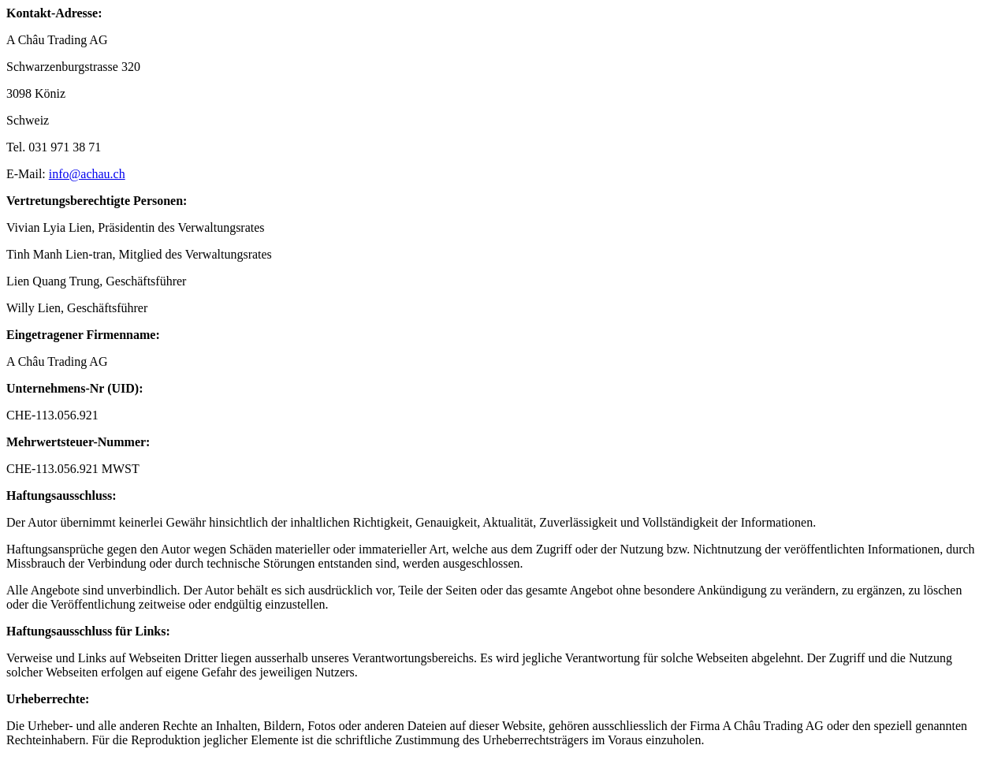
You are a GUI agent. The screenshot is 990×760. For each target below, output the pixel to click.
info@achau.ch (87, 174)
